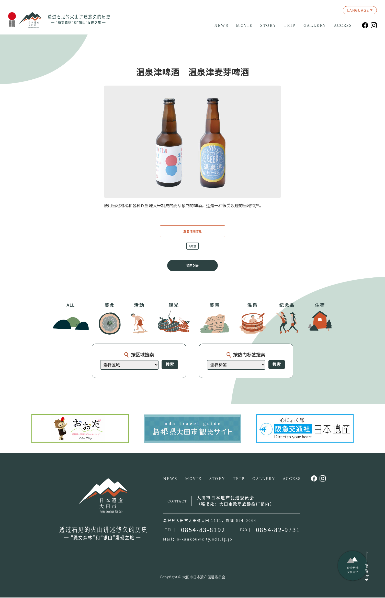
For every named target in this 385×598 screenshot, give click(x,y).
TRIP (290, 25)
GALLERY (314, 25)
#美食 (193, 246)
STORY (268, 25)
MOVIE (244, 25)
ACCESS (343, 25)
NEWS (221, 25)
